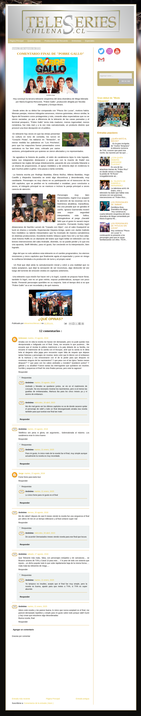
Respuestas (26, 378)
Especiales (89, 41)
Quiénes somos (34, 41)
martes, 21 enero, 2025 (44, 449)
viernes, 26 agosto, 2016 (38, 512)
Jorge (21, 473)
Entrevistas (76, 41)
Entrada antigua (82, 699)
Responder (23, 372)
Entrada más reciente (21, 699)
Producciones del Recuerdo (56, 41)
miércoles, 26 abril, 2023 (44, 402)
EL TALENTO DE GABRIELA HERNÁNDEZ (118, 183)
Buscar (126, 81)
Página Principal (16, 41)
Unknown (22, 338)
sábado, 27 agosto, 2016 (38, 554)
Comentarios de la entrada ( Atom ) (39, 703)
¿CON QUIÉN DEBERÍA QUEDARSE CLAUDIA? (117, 161)
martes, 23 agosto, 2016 (38, 338)
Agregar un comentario (23, 630)
